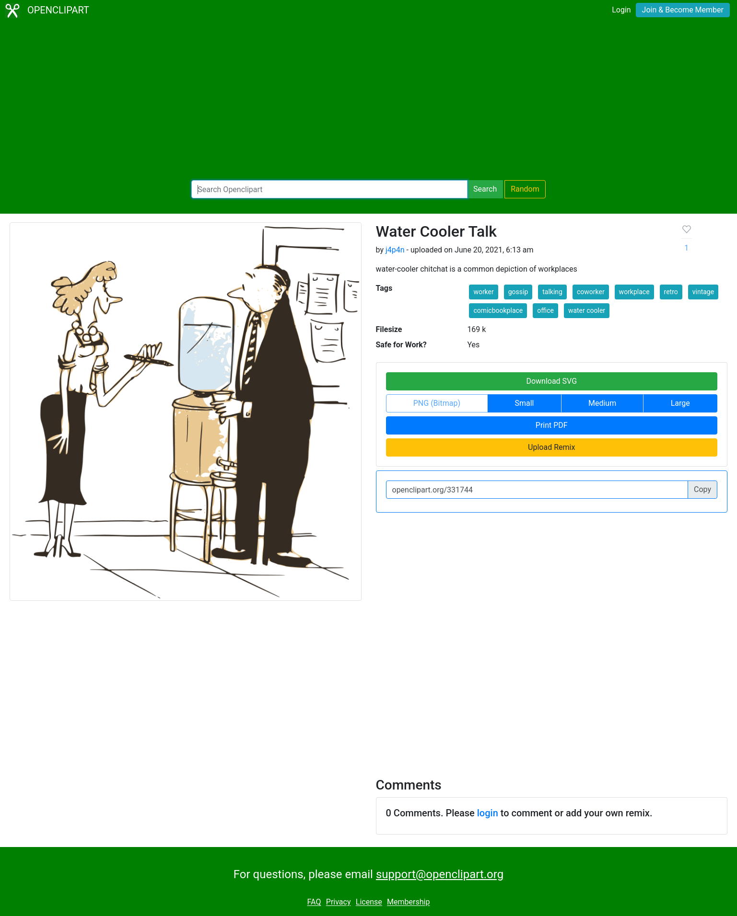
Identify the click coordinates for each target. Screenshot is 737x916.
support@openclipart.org (439, 874)
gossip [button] (518, 292)
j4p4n (395, 249)
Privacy (338, 902)
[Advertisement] (368, 101)
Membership (408, 902)
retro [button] (671, 292)
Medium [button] (602, 403)
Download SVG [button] (551, 381)
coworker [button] (591, 292)
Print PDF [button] (552, 425)
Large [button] (680, 403)
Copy (702, 489)
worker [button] (483, 292)
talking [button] (552, 292)
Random (525, 189)
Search (485, 189)
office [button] (545, 310)
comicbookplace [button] (498, 310)
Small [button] (524, 403)
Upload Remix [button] (551, 447)
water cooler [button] (586, 310)
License (369, 902)
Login (621, 9)
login (487, 813)
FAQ (314, 902)
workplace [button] (634, 292)
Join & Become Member (683, 9)
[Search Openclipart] (329, 189)
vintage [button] (703, 292)
